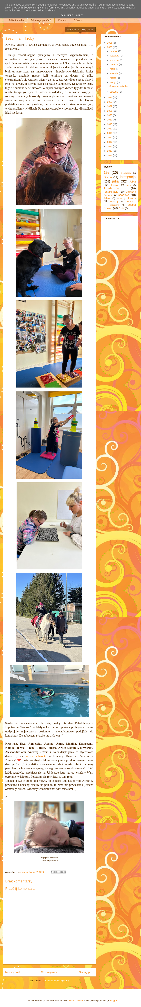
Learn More (66, 15)
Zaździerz (114, 205)
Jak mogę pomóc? (41, 20)
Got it (79, 15)
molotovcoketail (76, 1000)
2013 (110, 146)
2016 (110, 133)
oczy (129, 185)
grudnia (114, 51)
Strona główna (49, 972)
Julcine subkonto (36, 756)
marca (113, 78)
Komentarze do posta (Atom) (55, 980)
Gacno (108, 177)
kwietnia (114, 73)
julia (115, 181)
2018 (110, 124)
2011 (110, 155)
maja (112, 69)
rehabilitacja (111, 191)
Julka (132, 181)
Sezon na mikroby (118, 86)
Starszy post (86, 972)
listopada (115, 55)
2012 (110, 151)
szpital (119, 198)
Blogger (113, 1000)
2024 (110, 97)
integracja (128, 177)
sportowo (124, 195)
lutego (113, 82)
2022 (110, 106)
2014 (110, 142)
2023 (110, 102)
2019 (110, 119)
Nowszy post (12, 972)
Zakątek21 (130, 201)
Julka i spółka (16, 20)
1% (106, 172)
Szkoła (107, 198)
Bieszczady (126, 173)
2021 (110, 111)
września (115, 60)
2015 (110, 137)
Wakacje (114, 201)
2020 (110, 115)
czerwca (114, 64)
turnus (132, 198)
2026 (110, 42)
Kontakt (62, 20)
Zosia (121, 208)
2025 (110, 47)
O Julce (78, 20)
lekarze (115, 185)
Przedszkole (111, 188)
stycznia (114, 91)
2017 (110, 128)
